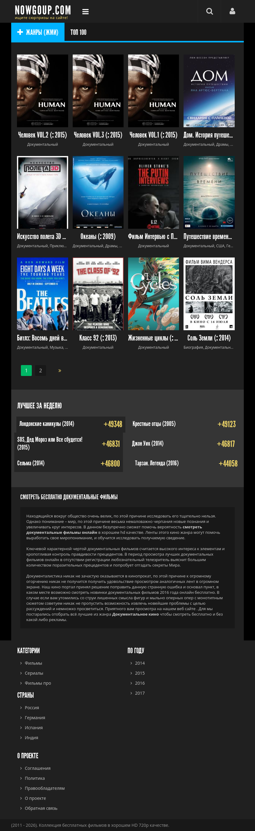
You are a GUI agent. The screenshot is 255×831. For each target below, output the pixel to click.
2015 (140, 673)
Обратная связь (41, 808)
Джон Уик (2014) (148, 443)
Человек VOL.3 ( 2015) (98, 135)
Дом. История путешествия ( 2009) (209, 135)
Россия (32, 707)
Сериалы (34, 673)
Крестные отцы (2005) (154, 424)
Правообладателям (45, 788)
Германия (35, 717)
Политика (35, 778)
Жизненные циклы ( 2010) (153, 338)
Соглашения (38, 768)
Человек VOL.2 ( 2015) (42, 135)
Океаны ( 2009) (98, 236)
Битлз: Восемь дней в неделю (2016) (42, 338)
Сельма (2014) (31, 463)
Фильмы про (38, 683)
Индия (31, 737)
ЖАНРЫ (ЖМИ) (37, 32)
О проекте (35, 798)
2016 (140, 683)
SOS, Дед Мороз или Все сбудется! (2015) (49, 443)
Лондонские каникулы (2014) (46, 424)
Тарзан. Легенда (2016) (157, 463)
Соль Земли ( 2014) (209, 338)
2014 (140, 663)
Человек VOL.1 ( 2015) (153, 135)
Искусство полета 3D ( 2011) (42, 236)
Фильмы (33, 663)
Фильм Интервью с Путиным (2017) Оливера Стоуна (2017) (153, 236)
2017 (140, 693)
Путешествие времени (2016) (209, 236)
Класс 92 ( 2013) (98, 338)
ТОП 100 (78, 32)
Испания (34, 727)
